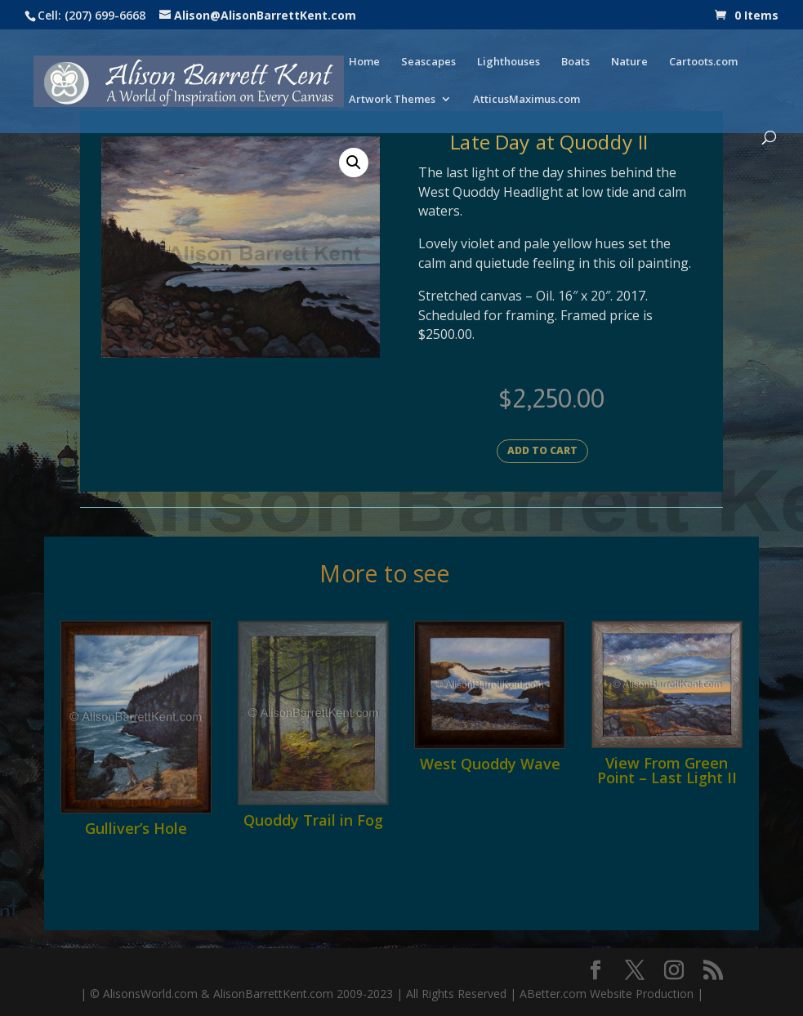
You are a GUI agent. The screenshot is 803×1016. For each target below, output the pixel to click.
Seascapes (428, 62)
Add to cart (542, 450)
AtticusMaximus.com (526, 99)
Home (364, 62)
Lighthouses (508, 62)
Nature (629, 62)
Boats (575, 62)
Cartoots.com (703, 62)
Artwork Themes (392, 99)
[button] (353, 162)
